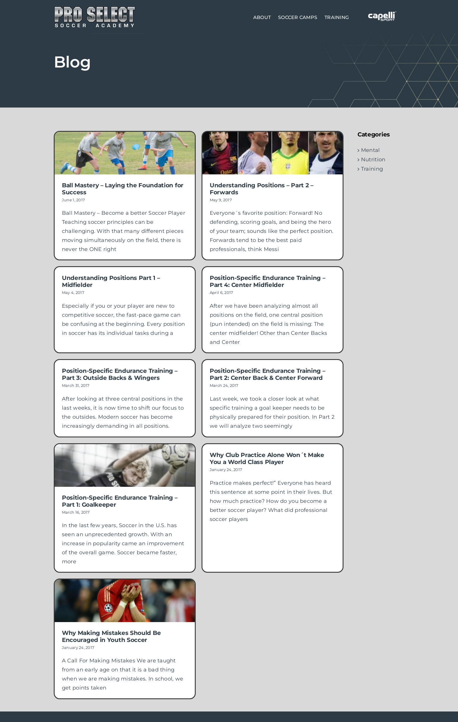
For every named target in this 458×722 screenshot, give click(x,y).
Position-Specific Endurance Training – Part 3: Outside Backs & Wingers (132, 364)
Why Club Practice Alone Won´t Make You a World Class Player (261, 454)
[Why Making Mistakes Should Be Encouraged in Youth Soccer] (149, 579)
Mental (370, 150)
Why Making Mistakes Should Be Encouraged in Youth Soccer (136, 614)
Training (372, 169)
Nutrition (373, 159)
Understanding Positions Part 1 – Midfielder (136, 264)
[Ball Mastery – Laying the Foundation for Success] (125, 153)
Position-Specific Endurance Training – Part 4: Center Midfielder (249, 283)
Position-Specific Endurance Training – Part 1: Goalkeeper (120, 496)
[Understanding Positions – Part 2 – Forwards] (266, 153)
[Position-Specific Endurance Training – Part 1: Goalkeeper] (125, 460)
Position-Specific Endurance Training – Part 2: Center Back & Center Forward (274, 364)
